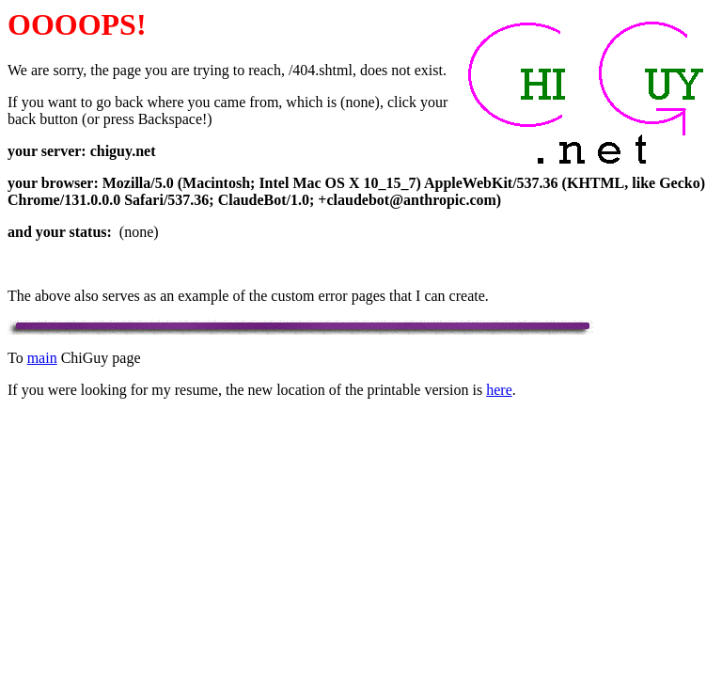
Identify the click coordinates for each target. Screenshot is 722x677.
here (499, 390)
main (42, 358)
